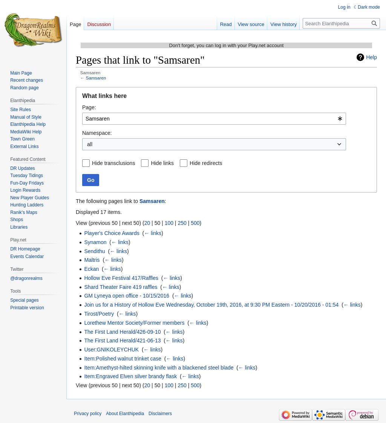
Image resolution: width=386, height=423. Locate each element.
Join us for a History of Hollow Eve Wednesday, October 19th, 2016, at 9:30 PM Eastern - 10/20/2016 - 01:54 (211, 305)
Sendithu (94, 251)
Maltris (92, 260)
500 (195, 223)
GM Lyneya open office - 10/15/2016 (126, 296)
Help (371, 57)
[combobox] (214, 119)
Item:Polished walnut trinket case (122, 359)
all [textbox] (89, 144)
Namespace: (97, 133)
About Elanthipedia (125, 413)
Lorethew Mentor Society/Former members (134, 323)
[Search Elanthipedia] (341, 23)
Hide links (162, 163)
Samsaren (96, 77)
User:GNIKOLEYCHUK (111, 350)
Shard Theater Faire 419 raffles (120, 287)
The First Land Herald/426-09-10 (122, 332)
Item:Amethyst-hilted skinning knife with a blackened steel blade (158, 368)
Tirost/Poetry (99, 314)
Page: (89, 107)
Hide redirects (206, 163)
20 (147, 223)
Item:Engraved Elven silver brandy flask (130, 376)
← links (152, 233)
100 (169, 223)
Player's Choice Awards (111, 233)
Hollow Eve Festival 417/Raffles (121, 278)
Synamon (95, 242)
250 (182, 223)
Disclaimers (160, 413)
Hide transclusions (113, 163)
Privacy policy (87, 413)
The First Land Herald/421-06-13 (122, 340)
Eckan (91, 269)
